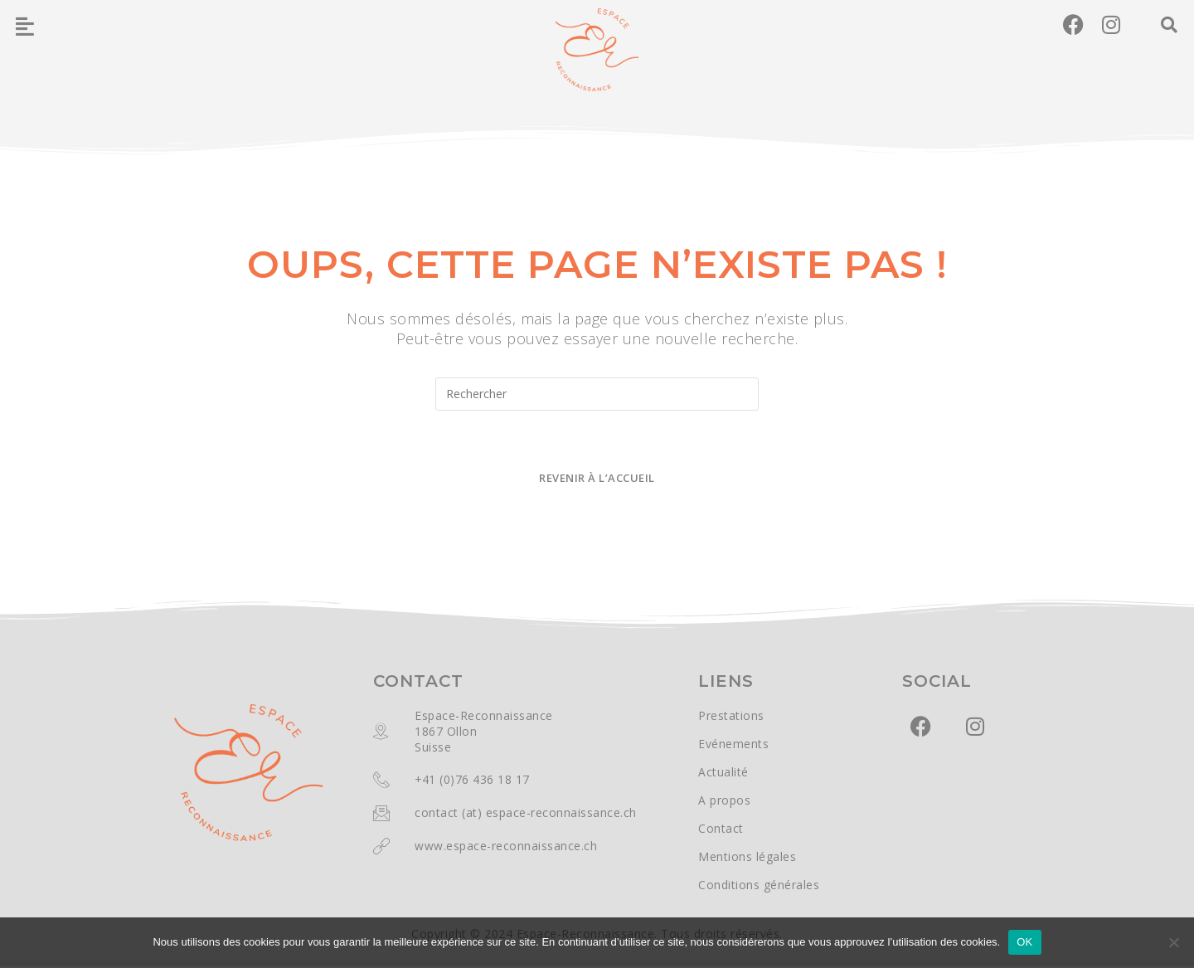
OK (1024, 942)
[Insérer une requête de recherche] (597, 394)
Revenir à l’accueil (597, 479)
